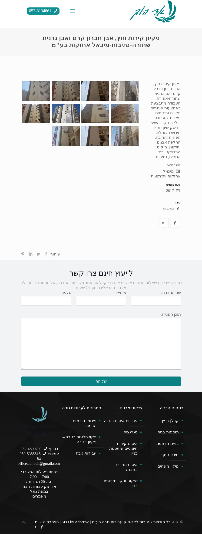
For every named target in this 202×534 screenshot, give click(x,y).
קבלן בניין (170, 421)
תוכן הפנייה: (171, 314)
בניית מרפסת (167, 443)
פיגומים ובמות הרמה (84, 423)
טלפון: (65, 292)
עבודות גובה (86, 453)
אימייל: (120, 292)
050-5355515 (30, 454)
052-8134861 (43, 11)
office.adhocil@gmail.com (39, 463)
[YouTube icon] (35, 527)
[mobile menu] (73, 11)
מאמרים (39, 496)
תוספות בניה (168, 432)
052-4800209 (31, 449)
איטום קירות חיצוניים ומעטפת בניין (123, 448)
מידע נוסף (170, 455)
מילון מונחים (168, 466)
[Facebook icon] (42, 527)
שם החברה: (171, 292)
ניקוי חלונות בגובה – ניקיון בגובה (79, 439)
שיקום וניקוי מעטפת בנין (121, 483)
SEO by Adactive (75, 522)
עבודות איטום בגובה (121, 421)
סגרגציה (131, 432)
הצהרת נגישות (47, 522)
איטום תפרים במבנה (126, 467)
